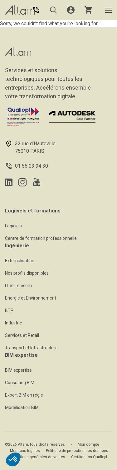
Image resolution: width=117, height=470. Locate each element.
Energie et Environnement (30, 297)
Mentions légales (25, 451)
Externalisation (19, 260)
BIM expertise (18, 370)
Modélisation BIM (22, 407)
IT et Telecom (18, 285)
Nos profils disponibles (27, 273)
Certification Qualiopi (89, 457)
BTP (9, 310)
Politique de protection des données (77, 451)
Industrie (13, 322)
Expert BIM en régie (24, 395)
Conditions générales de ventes (37, 457)
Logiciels (13, 225)
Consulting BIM (19, 382)
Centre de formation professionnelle (41, 238)
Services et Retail (22, 335)
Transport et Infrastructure (31, 347)
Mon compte (88, 444)
